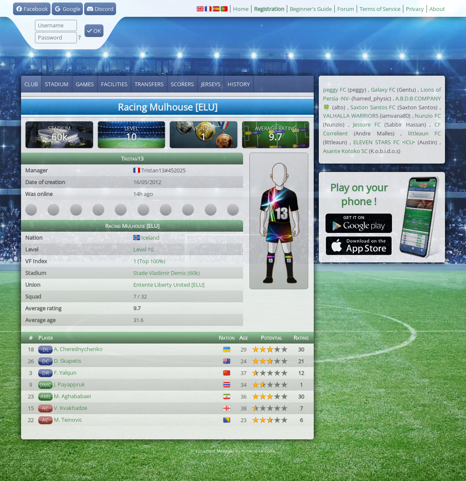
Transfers (149, 84)
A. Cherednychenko (78, 349)
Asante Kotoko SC (345, 151)
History (239, 84)
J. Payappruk (69, 384)
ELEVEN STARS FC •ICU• (384, 142)
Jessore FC (367, 124)
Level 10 (143, 249)
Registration (269, 9)
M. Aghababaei (72, 396)
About (437, 9)
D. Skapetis (67, 361)
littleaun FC (424, 133)
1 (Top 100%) (149, 261)
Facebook (32, 9)
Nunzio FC (428, 115)
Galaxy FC (383, 89)
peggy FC (334, 89)
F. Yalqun (65, 372)
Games (85, 84)
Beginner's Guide (311, 9)
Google (67, 9)
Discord (100, 9)
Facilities (114, 84)
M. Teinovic (68, 419)
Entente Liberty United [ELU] (168, 284)
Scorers (182, 84)
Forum (345, 9)
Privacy (415, 9)
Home (241, 9)
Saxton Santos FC (372, 107)
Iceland (146, 237)
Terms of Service (380, 9)
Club (31, 84)
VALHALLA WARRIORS (351, 115)
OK (94, 30)
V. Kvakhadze (70, 408)
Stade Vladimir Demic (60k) (166, 273)
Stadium (57, 84)
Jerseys (210, 84)
